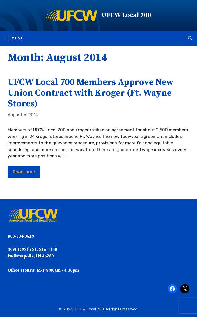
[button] (190, 38)
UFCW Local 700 (126, 15)
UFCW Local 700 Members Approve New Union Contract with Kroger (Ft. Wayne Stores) (90, 93)
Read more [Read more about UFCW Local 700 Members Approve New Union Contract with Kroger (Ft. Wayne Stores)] (24, 171)
